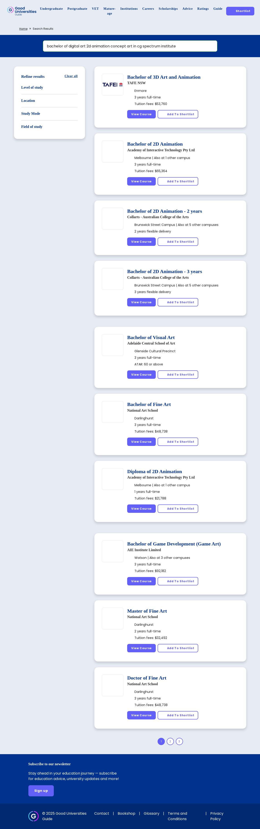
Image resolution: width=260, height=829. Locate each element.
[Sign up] (41, 790)
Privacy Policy (216, 816)
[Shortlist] (240, 11)
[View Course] (141, 114)
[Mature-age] (110, 11)
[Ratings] (203, 9)
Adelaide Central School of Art (151, 343)
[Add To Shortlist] (178, 114)
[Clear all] (71, 76)
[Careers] (148, 9)
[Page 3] (179, 741)
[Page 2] (170, 741)
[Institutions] (129, 9)
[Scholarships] (168, 9)
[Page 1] (161, 741)
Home (23, 29)
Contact (101, 813)
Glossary (151, 813)
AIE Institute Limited (144, 550)
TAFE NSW (136, 83)
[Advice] (188, 9)
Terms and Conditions (177, 816)
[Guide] (218, 9)
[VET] (95, 9)
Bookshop (126, 813)
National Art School (142, 410)
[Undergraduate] (51, 9)
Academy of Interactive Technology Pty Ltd (161, 150)
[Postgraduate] (77, 9)
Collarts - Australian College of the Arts (158, 217)
